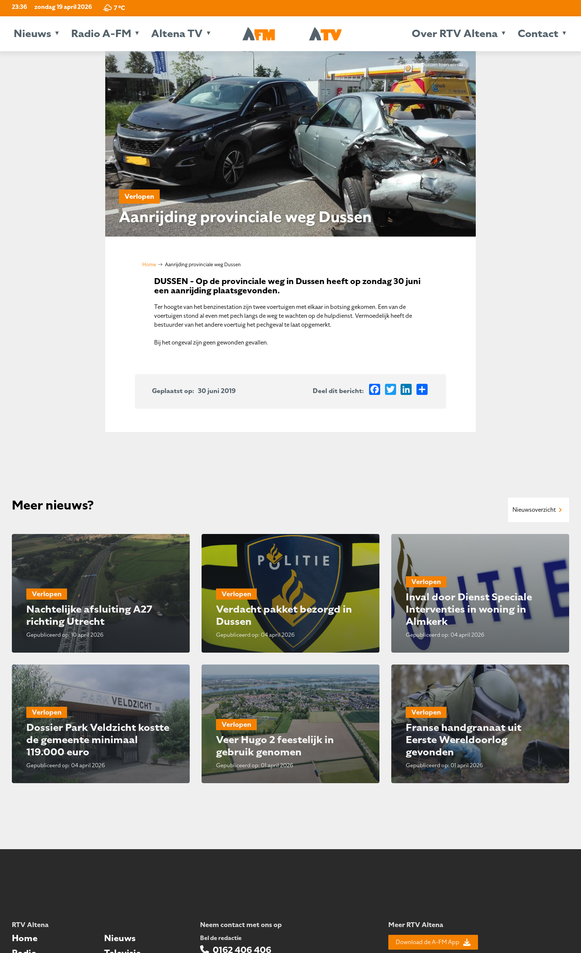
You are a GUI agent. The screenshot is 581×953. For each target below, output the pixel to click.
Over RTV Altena (455, 33)
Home (149, 264)
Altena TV (177, 33)
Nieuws (32, 33)
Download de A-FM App (433, 942)
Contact (538, 33)
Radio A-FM (101, 33)
